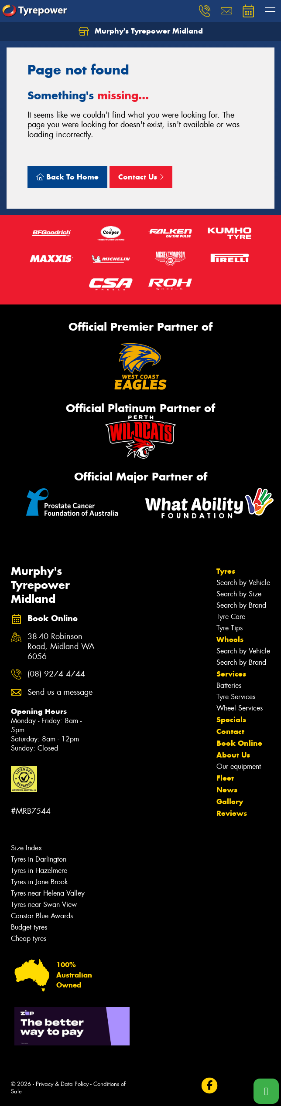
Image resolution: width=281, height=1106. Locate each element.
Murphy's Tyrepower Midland (141, 31)
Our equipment (238, 766)
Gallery (229, 801)
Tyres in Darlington (38, 859)
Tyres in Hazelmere (39, 870)
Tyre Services (235, 696)
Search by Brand (241, 605)
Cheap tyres (28, 938)
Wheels (229, 639)
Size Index (26, 847)
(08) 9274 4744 (56, 674)
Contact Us (141, 177)
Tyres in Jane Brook (39, 881)
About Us (233, 755)
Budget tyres (29, 927)
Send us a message (60, 692)
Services (231, 674)
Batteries (228, 685)
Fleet (225, 778)
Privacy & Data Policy (62, 1084)
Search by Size (238, 594)
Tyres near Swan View (44, 904)
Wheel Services (239, 708)
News (226, 790)
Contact (230, 731)
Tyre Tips (229, 627)
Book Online (239, 743)
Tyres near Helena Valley (48, 893)
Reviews (231, 813)
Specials (231, 719)
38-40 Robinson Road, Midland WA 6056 (61, 647)
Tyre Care (230, 616)
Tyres (225, 571)
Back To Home (67, 177)
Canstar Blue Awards (42, 915)
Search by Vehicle (243, 582)
